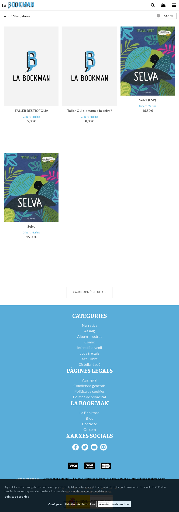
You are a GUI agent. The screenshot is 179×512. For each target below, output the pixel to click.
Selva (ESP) (147, 100)
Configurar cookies (28, 478)
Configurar (55, 504)
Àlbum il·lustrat (89, 336)
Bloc (89, 418)
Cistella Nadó (89, 364)
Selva (31, 226)
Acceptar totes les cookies (114, 504)
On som (89, 429)
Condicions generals (89, 385)
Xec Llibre (90, 358)
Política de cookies (89, 391)
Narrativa (89, 325)
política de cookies (17, 496)
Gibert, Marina (31, 116)
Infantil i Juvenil (89, 347)
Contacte (89, 424)
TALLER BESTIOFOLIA (31, 111)
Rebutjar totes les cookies (80, 504)
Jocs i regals (89, 353)
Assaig (89, 331)
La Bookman (89, 412)
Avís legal (89, 380)
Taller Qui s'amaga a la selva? (89, 111)
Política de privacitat (89, 397)
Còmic (89, 342)
